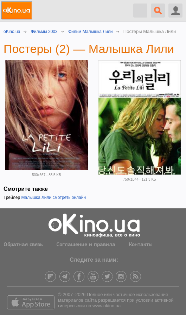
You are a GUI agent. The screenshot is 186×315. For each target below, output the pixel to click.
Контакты (141, 245)
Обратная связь (23, 245)
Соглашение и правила (85, 245)
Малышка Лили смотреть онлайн (53, 197)
